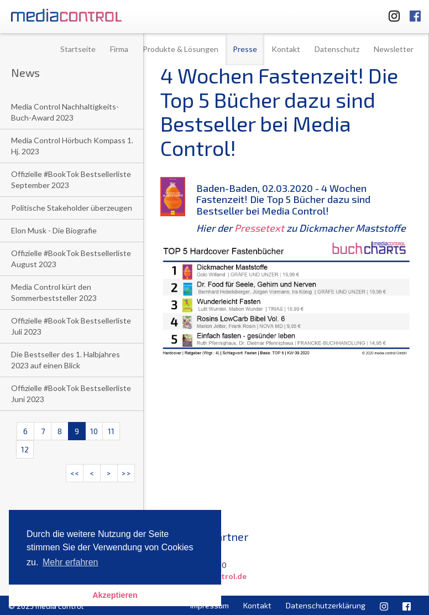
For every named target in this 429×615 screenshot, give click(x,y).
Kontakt (285, 49)
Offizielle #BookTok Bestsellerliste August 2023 (71, 258)
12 (25, 449)
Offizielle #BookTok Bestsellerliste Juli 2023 (71, 326)
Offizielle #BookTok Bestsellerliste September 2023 (71, 179)
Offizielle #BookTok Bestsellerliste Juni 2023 (71, 393)
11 (111, 431)
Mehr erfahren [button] (70, 562)
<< (74, 473)
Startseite (78, 49)
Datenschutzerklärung (325, 605)
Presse (245, 49)
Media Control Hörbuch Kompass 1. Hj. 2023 (72, 145)
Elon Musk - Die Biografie (54, 230)
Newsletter (394, 49)
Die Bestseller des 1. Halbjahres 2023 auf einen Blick (65, 360)
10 (94, 431)
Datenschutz (337, 49)
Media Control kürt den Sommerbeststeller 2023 (54, 292)
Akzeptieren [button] (115, 595)
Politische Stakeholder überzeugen (71, 207)
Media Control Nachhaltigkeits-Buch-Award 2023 (65, 112)
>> (126, 473)
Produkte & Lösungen (180, 49)
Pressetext (259, 228)
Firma (119, 49)
